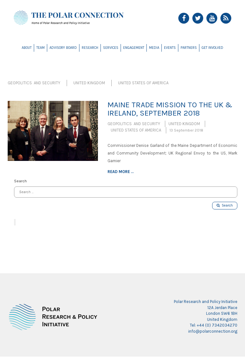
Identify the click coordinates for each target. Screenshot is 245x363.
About (27, 48)
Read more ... (121, 171)
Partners (189, 48)
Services (110, 48)
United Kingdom (89, 82)
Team (40, 48)
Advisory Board (63, 48)
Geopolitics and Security (34, 82)
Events (170, 48)
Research (90, 48)
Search (225, 205)
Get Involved (212, 48)
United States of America (143, 82)
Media (154, 48)
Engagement (133, 48)
